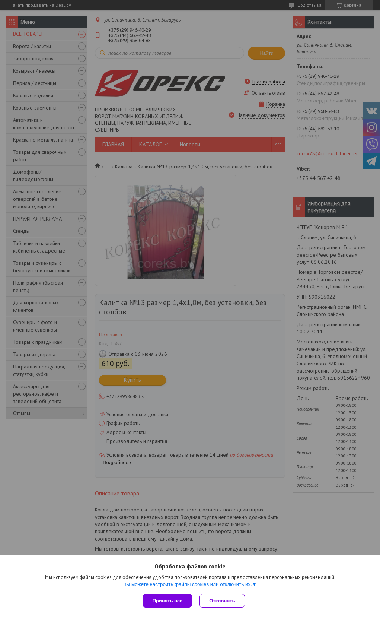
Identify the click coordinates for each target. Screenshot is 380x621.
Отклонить (222, 600)
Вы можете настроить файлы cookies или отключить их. (187, 584)
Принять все (167, 600)
